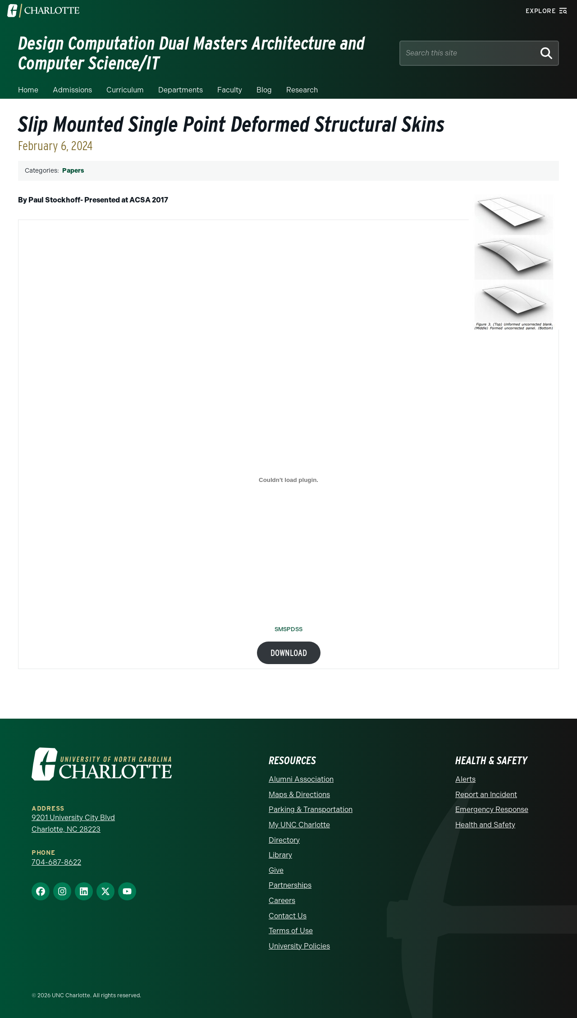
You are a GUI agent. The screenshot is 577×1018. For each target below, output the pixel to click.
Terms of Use (291, 930)
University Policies (299, 946)
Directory (284, 840)
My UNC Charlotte (299, 825)
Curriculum (125, 90)
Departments (180, 90)
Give (276, 870)
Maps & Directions (299, 794)
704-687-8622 (56, 862)
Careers (282, 900)
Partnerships (290, 885)
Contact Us (288, 916)
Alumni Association (301, 779)
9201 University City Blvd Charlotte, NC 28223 (73, 823)
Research (302, 90)
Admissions (72, 90)
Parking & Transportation (311, 809)
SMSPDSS (288, 630)
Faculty (229, 90)
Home (28, 90)
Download (288, 652)
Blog (264, 90)
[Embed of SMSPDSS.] (288, 479)
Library (280, 855)
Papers (73, 170)
